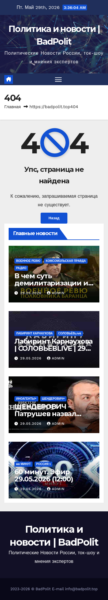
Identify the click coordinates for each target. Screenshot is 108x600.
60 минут (23, 464)
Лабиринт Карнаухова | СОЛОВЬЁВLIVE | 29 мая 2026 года (53, 348)
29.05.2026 (31, 293)
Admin (56, 293)
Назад (54, 218)
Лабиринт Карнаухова (34, 333)
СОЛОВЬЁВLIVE (69, 333)
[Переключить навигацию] (58, 79)
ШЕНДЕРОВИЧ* (53, 398)
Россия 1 (43, 464)
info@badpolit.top (81, 589)
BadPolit (43, 589)
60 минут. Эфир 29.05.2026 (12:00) (43, 475)
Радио (21, 268)
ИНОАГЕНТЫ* (26, 398)
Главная (12, 106)
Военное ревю (28, 260)
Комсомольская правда (66, 260)
